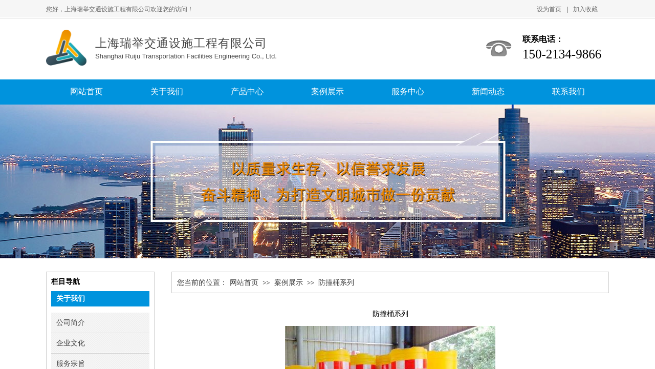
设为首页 (549, 9)
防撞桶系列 (336, 282)
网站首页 (244, 282)
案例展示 (288, 282)
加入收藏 (585, 9)
